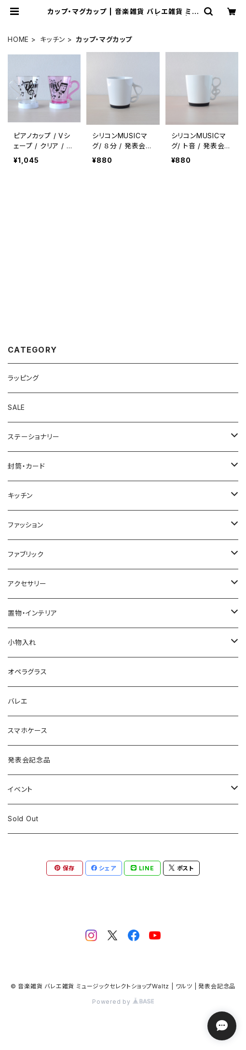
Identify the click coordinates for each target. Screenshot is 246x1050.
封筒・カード (26, 466)
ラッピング (23, 378)
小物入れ (22, 642)
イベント (20, 789)
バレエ (17, 701)
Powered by (123, 1001)
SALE (16, 407)
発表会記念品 (29, 760)
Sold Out (23, 818)
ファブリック (26, 554)
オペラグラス (27, 672)
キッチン (52, 39)
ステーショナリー (33, 437)
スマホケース (28, 730)
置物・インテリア (32, 613)
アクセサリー (27, 583)
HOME (18, 39)
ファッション (25, 525)
